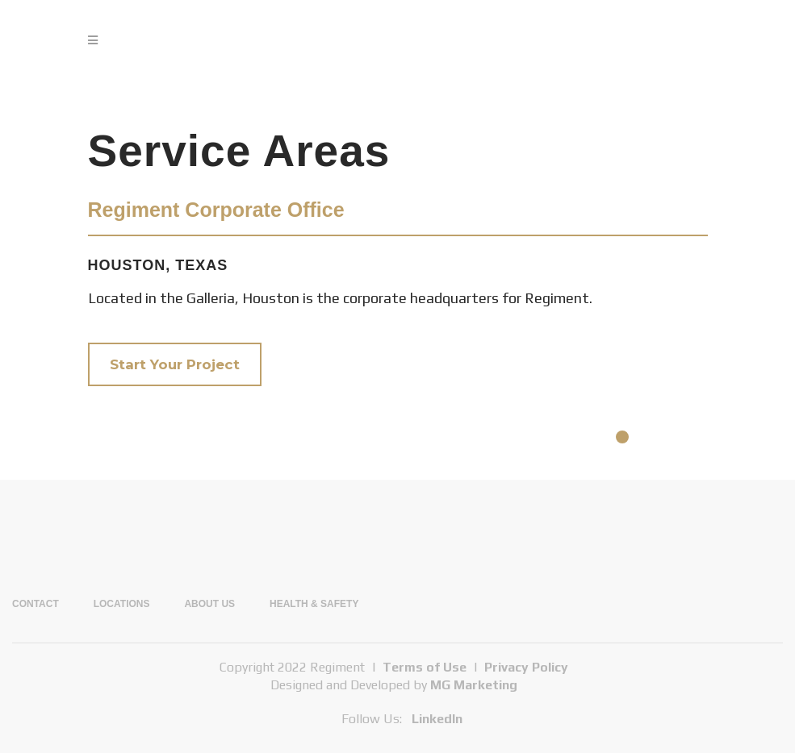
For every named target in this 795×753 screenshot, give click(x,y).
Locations (122, 603)
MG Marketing (473, 685)
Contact (35, 603)
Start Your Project (175, 364)
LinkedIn (437, 718)
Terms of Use (425, 667)
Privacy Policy (526, 667)
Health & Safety (314, 603)
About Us (209, 603)
